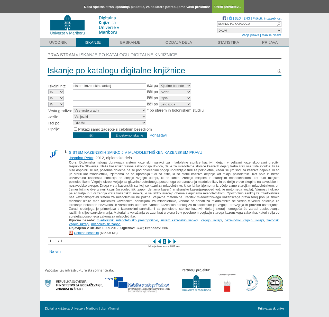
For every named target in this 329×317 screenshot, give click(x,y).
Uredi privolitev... (227, 7)
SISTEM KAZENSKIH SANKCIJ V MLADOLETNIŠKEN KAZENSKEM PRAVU (135, 152)
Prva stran (61, 54)
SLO (238, 18)
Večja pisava (250, 35)
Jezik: (53, 117)
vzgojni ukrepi (211, 220)
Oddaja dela (179, 42)
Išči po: (54, 123)
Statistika (228, 42)
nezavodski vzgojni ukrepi (244, 220)
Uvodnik (58, 42)
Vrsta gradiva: (60, 110)
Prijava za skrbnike (271, 308)
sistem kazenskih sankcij (179, 220)
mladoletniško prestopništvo (137, 220)
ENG (246, 18)
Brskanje (130, 42)
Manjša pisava (271, 35)
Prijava (270, 42)
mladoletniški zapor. (106, 224)
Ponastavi (158, 135)
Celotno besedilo (86, 233)
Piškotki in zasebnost (267, 18)
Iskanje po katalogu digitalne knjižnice (128, 54)
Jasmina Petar (81, 158)
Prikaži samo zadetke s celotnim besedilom (115, 129)
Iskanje (93, 42)
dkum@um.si (110, 308)
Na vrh (55, 251)
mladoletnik (105, 220)
